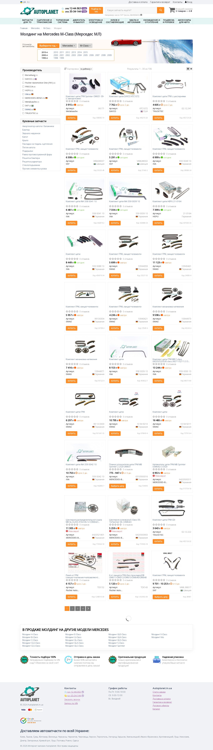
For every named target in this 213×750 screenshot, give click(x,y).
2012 (67, 52)
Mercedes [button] (68, 45)
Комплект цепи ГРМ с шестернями (169, 96)
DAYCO (29, 78)
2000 (56, 55)
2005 (85, 55)
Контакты (177, 2)
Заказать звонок (72, 699)
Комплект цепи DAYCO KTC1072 (124, 96)
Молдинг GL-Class (73, 640)
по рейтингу (86, 69)
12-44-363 (71, 8)
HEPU (27, 90)
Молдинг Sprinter (117, 645)
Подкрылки (27, 151)
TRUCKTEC (30, 113)
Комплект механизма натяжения (168, 306)
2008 (103, 55)
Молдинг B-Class (30, 637)
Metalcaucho (30, 101)
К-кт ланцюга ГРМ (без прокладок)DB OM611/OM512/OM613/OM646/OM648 (128, 576)
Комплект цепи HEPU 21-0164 (167, 201)
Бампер (26, 129)
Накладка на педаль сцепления (37, 143)
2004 (79, 55)
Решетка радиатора (32, 161)
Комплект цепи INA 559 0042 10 (81, 464)
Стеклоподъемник (31, 165)
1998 (56, 58)
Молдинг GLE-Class (117, 634)
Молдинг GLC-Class (74, 645)
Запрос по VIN (71, 703)
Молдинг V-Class (159, 634)
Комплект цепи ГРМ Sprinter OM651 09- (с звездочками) (85, 97)
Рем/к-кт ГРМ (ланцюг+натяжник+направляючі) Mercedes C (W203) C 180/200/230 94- (84, 576)
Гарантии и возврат (162, 702)
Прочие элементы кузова (34, 168)
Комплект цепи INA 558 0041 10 (81, 201)
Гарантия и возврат (160, 2)
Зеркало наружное (31, 133)
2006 (91, 55)
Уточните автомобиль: (28, 45)
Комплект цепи (73, 254)
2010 (56, 52)
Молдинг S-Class (116, 643)
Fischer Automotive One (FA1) (38, 82)
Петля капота (28, 147)
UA (23, 2)
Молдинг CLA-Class (31, 643)
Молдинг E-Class (73, 634)
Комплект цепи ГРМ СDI (164, 520)
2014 (79, 52)
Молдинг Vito (158, 637)
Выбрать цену (117, 486)
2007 (97, 55)
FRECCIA (28, 86)
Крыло (25, 140)
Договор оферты (161, 705)
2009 (109, 55)
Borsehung (29, 75)
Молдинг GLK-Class (117, 637)
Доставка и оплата (138, 2)
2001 (61, 55)
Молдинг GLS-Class (118, 640)
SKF (28, 105)
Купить (72, 118)
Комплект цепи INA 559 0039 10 (124, 201)
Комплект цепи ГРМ (75, 412)
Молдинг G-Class (73, 637)
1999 (61, 58)
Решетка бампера (31, 158)
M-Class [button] (85, 45)
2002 (67, 55)
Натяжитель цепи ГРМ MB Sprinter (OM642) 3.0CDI (169, 465)
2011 (61, 52)
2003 (73, 55)
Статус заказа (159, 691)
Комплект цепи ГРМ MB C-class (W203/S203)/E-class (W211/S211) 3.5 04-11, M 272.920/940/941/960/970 (170, 360)
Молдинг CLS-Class (31, 645)
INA (29, 94)
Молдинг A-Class (30, 634)
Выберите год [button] (48, 45)
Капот (25, 136)
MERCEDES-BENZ (35, 98)
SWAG (30, 109)
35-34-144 (71, 11)
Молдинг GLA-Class (74, 643)
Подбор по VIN (96, 10)
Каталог (156, 708)
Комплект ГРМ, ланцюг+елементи (82, 149)
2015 (85, 52)
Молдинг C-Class (30, 640)
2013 (73, 52)
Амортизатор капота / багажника (38, 126)
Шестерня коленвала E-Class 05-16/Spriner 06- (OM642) (125, 521)
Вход (188, 2)
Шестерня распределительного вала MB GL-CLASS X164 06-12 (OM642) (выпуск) (84, 521)
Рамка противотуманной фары (37, 154)
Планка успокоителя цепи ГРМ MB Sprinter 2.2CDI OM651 (125, 465)
